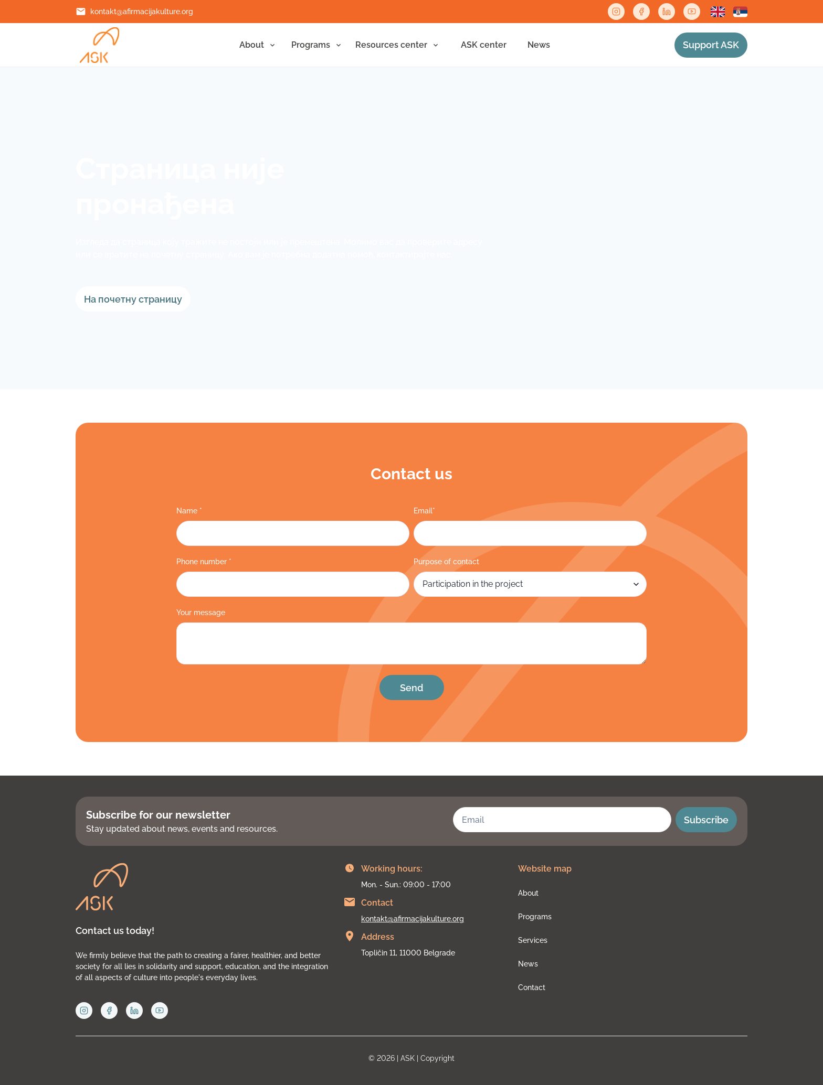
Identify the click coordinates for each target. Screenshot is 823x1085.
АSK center (484, 45)
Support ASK (711, 44)
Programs (310, 45)
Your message (200, 612)
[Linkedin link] (666, 11)
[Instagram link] (616, 11)
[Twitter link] (691, 11)
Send (411, 687)
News (538, 45)
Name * (189, 511)
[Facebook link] (641, 11)
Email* (424, 511)
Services (532, 940)
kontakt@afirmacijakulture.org (141, 11)
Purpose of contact (446, 561)
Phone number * (203, 561)
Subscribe (706, 819)
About (251, 45)
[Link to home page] (99, 45)
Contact (531, 987)
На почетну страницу (133, 299)
